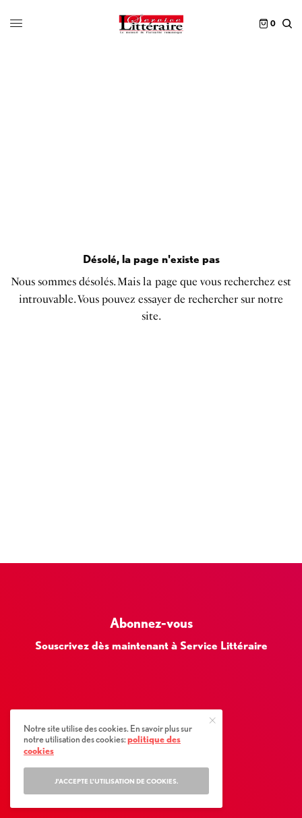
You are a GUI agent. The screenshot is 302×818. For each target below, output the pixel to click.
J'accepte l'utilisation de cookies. (117, 781)
